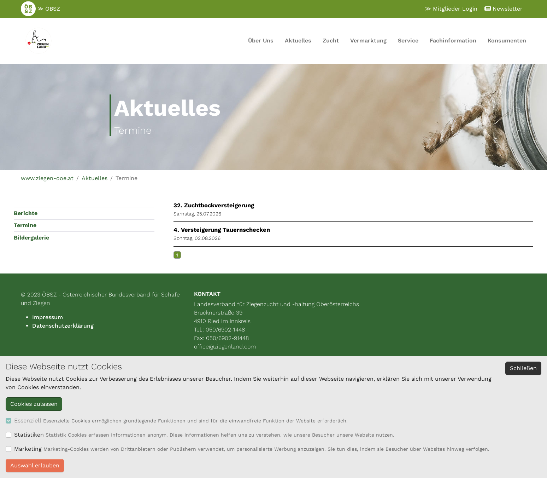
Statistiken (29, 434)
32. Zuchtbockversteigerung (213, 205)
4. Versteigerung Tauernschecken (221, 229)
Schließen (523, 368)
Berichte (25, 213)
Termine (25, 225)
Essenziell (27, 420)
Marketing (28, 448)
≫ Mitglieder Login (451, 8)
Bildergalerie (31, 237)
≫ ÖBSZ (40, 8)
